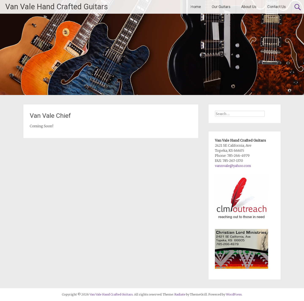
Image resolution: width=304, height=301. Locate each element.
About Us (248, 6)
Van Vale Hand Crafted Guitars (56, 6)
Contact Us (276, 6)
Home (196, 6)
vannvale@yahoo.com (233, 166)
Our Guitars (221, 6)
